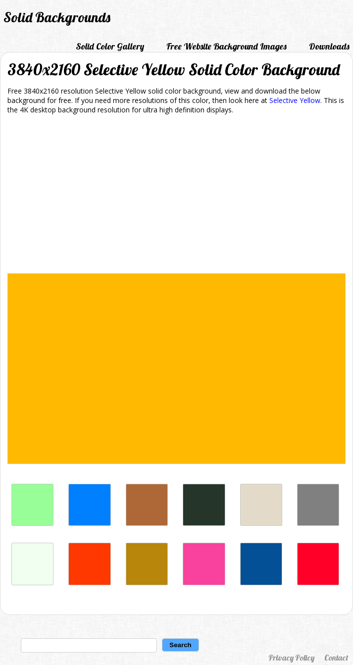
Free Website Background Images (226, 46)
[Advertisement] (176, 195)
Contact (336, 658)
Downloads (329, 46)
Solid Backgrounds (56, 17)
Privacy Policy (291, 658)
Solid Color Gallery (110, 46)
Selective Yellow (294, 100)
